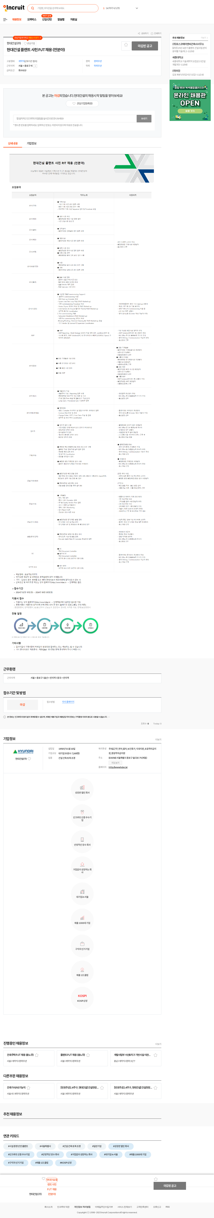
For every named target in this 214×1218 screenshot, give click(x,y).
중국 (59, 677)
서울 (33, 677)
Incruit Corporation (110, 1212)
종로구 (39, 677)
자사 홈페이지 (68, 701)
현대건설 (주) (14, 43)
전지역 (53, 677)
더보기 (158, 739)
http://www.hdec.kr (118, 767)
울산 (46, 677)
